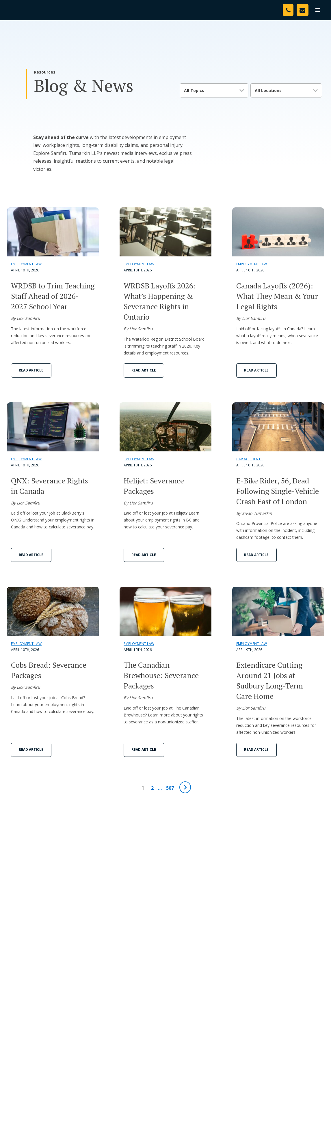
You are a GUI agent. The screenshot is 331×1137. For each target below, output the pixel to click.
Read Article (31, 370)
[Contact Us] (302, 10)
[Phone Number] (288, 10)
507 (170, 788)
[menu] (317, 10)
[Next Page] (185, 787)
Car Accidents (249, 459)
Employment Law (26, 264)
